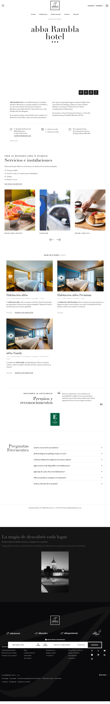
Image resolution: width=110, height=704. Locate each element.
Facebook (91, 653)
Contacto (91, 8)
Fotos (81, 95)
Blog (25, 653)
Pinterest (98, 657)
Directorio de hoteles (9, 655)
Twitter (98, 653)
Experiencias (50, 653)
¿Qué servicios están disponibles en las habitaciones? (52, 468)
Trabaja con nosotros (9, 658)
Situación (76, 17)
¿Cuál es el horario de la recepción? (46, 486)
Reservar (94, 645)
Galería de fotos (56, 17)
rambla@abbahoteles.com (22, 138)
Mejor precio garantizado (56, 639)
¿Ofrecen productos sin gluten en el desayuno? (50, 480)
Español (103, 677)
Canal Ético (58, 681)
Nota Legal (5, 681)
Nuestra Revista (29, 655)
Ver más (9, 315)
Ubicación (14, 143)
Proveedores (72, 658)
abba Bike (27, 658)
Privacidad (13, 681)
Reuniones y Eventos (75, 653)
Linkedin (104, 657)
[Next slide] (58, 242)
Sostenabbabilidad (9, 653)
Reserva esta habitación (24, 315)
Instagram (92, 661)
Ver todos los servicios (13, 186)
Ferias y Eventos (74, 655)
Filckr (92, 657)
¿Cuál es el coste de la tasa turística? (46, 450)
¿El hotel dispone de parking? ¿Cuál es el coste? (50, 456)
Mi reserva (99, 8)
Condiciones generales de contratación (29, 681)
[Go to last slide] (52, 242)
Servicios (67, 17)
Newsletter (27, 661)
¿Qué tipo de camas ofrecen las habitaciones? (49, 474)
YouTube (104, 653)
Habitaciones (43, 17)
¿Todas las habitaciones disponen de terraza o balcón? (52, 462)
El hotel (33, 17)
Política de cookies (47, 681)
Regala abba (51, 655)
